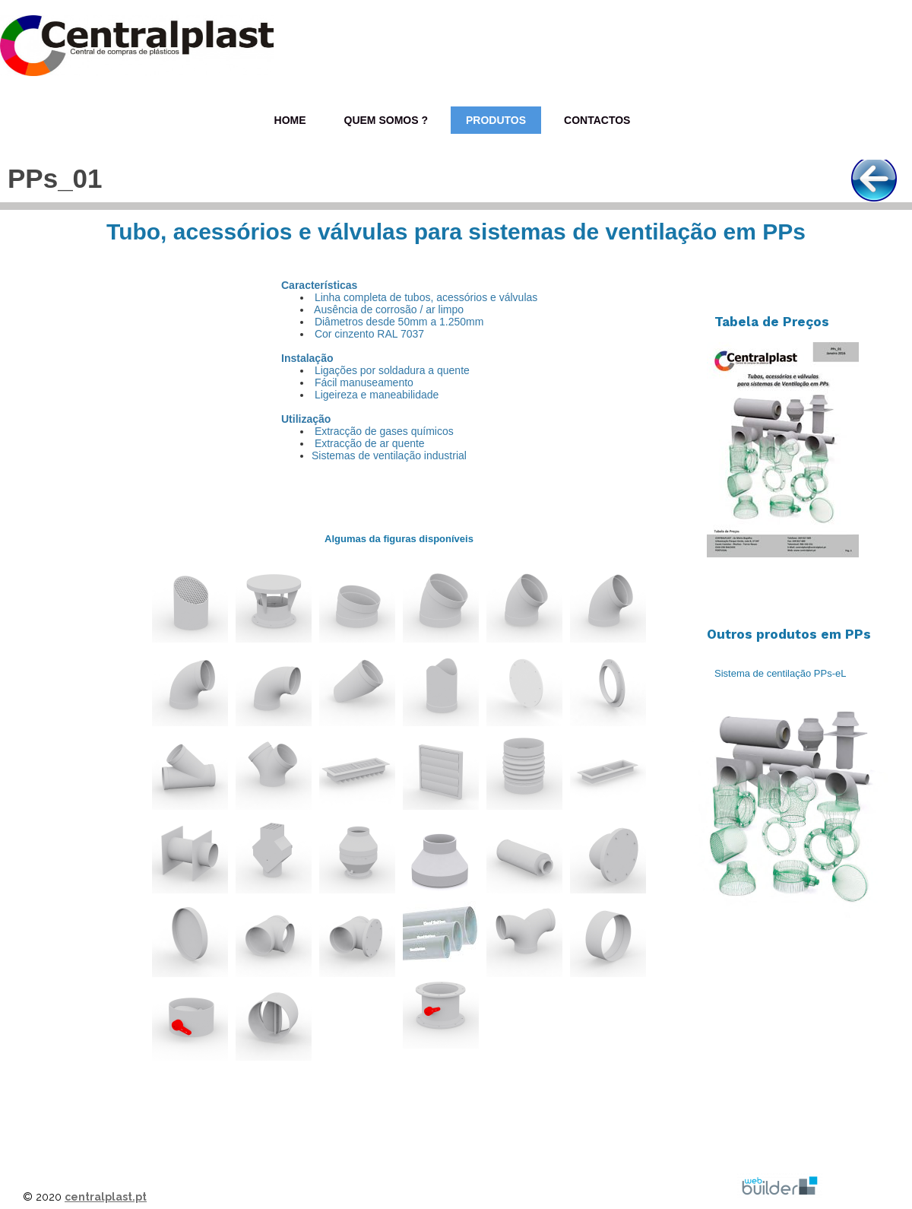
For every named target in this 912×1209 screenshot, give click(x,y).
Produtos (496, 120)
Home (290, 120)
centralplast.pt (106, 1197)
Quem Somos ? (386, 120)
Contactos (597, 120)
